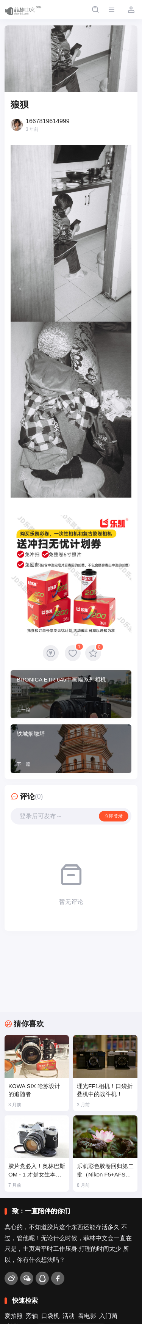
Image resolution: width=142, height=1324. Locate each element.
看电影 (87, 1316)
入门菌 (108, 1316)
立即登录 (114, 816)
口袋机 (50, 1316)
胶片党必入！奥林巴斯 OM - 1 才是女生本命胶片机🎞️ (36, 1171)
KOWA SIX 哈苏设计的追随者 (34, 1090)
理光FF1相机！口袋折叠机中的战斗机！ (105, 1090)
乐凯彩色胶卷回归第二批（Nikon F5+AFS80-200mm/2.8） (105, 1171)
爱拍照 (14, 1316)
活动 (68, 1316)
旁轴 (32, 1316)
